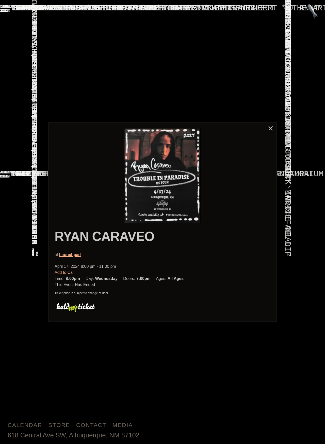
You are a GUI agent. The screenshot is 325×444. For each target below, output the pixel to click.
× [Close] (270, 128)
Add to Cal (64, 272)
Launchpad (70, 255)
